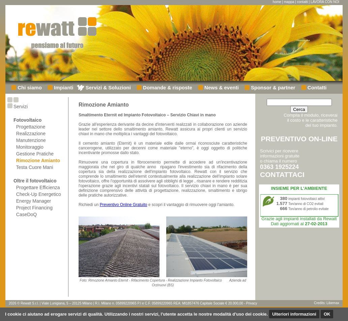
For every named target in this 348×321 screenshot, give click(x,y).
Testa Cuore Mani (34, 167)
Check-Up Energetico (38, 194)
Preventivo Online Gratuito (123, 204)
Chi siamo (29, 87)
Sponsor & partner (272, 87)
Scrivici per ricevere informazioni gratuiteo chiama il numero (282, 163)
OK (327, 314)
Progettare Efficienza (38, 187)
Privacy (251, 303)
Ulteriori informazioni (294, 314)
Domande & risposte (167, 87)
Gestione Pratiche (35, 153)
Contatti (316, 87)
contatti (302, 2)
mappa (289, 2)
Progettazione (30, 126)
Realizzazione (31, 133)
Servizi (20, 106)
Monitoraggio (30, 147)
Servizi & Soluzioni (107, 87)
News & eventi (221, 87)
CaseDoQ (26, 214)
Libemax (332, 303)
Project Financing (34, 207)
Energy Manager (33, 201)
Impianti (63, 87)
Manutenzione (31, 140)
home (277, 2)
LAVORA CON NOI (325, 2)
